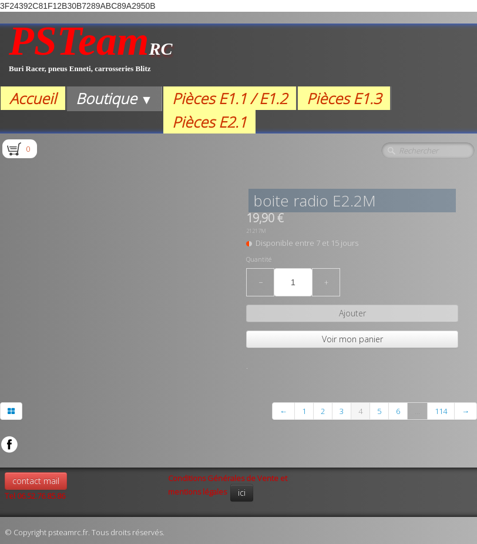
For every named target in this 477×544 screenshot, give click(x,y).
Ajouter (352, 313)
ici (242, 492)
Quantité (258, 259)
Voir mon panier (352, 339)
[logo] (91, 55)
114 (441, 411)
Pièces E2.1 (209, 122)
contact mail (35, 480)
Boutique (114, 98)
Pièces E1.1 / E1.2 (229, 98)
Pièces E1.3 (344, 98)
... (417, 411)
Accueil (32, 98)
